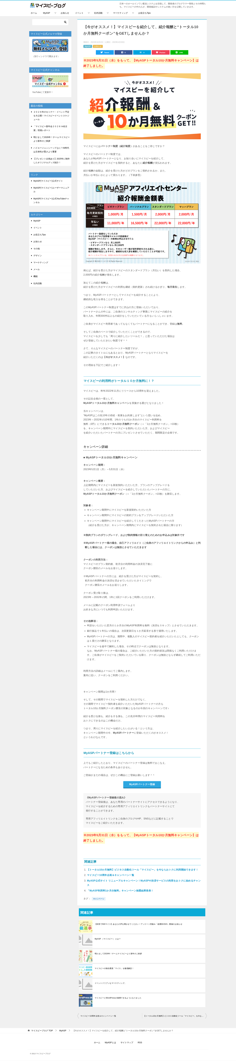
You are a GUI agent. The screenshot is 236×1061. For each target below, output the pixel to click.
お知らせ (65, 13)
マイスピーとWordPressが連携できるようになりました (118, 998)
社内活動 (98, 13)
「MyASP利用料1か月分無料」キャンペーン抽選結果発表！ (120, 890)
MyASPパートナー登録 (142, 784)
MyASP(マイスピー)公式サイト (48, 181)
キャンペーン (98, 899)
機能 (35, 276)
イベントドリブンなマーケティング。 (110, 983)
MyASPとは (110, 1043)
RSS (140, 1043)
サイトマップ (127, 1043)
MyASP (46, 13)
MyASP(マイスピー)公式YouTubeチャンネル (51, 200)
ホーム (34, 13)
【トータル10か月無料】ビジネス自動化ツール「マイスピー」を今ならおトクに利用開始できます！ (142, 870)
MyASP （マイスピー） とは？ (108, 939)
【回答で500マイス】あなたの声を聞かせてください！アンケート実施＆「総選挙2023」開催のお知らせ (138, 924)
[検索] (50, 22)
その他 (36, 248)
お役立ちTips (144, 13)
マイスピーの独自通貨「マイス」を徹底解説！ (114, 969)
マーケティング (120, 13)
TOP (42, 1031)
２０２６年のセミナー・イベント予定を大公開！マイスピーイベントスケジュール (51, 116)
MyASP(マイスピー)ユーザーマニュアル (51, 190)
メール (36, 269)
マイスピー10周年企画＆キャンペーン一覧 (110, 875)
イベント (79, 13)
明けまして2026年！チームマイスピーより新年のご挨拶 (118, 954)
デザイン (37, 255)
